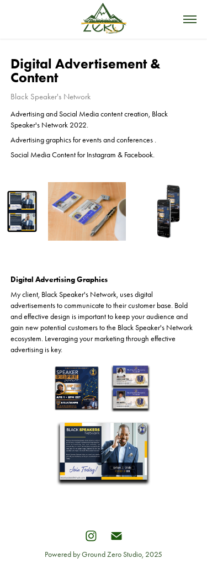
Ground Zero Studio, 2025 (122, 554)
